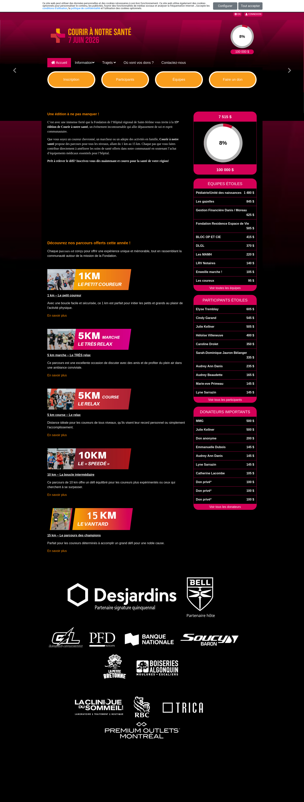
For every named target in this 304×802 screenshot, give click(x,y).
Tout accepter (250, 6)
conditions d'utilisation (54, 8)
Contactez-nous (174, 63)
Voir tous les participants (225, 399)
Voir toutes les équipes (225, 288)
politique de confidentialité (85, 8)
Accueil (59, 63)
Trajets (109, 63)
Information (84, 63)
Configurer (225, 6)
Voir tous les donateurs (225, 506)
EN (237, 14)
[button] (14, 70)
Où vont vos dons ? (139, 63)
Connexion (253, 14)
